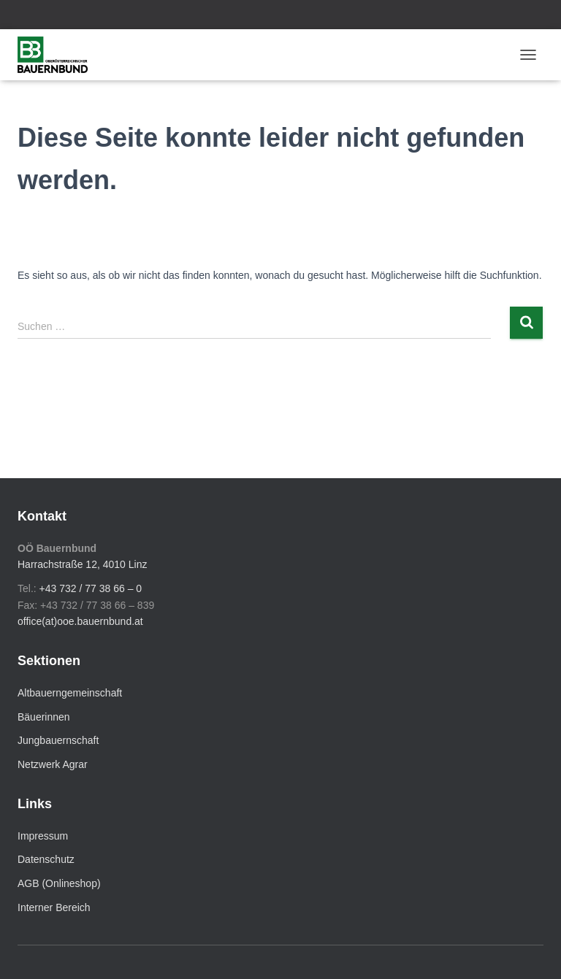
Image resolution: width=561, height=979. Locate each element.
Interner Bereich (54, 907)
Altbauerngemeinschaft (70, 693)
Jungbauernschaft (58, 740)
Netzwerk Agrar (53, 764)
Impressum (43, 836)
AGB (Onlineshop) (59, 883)
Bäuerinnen (44, 717)
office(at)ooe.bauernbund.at (80, 621)
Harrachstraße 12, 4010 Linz (82, 564)
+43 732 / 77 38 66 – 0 (90, 588)
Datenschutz (46, 859)
